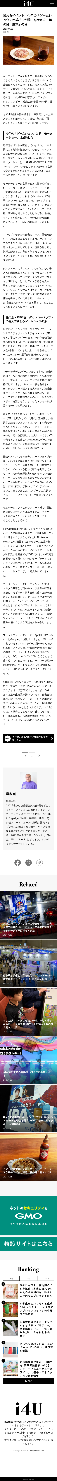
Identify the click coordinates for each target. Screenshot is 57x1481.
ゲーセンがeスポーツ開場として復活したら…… (30, 738)
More (28, 1381)
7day (28, 1278)
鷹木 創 (6, 32)
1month (46, 1278)
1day (11, 1278)
